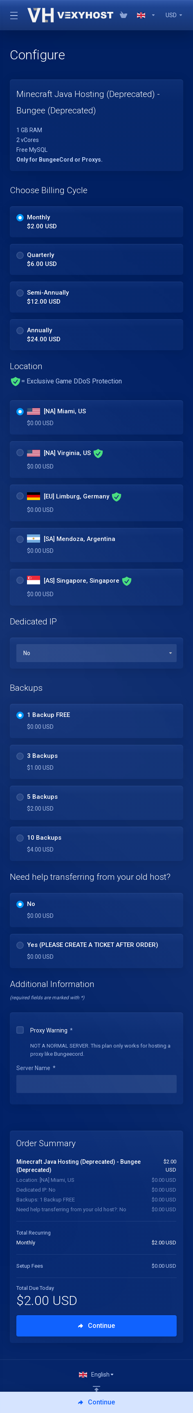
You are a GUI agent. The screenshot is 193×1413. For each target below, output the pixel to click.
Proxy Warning (44, 1030)
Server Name (36, 1068)
